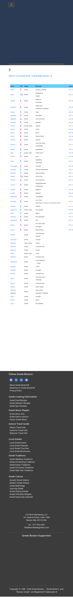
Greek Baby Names (40, 76)
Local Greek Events (18, 442)
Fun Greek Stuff (23, 76)
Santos (12, 112)
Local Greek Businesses (20, 451)
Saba (12, 90)
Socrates (13, 169)
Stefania (13, 243)
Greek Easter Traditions (20, 464)
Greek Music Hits (17, 414)
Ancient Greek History (19, 480)
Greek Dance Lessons (19, 416)
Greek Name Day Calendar (21, 497)
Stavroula (13, 239)
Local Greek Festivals (19, 445)
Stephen (13, 266)
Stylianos (13, 290)
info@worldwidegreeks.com (36, 527)
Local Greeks (15, 439)
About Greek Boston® (19, 385)
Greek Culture (16, 476)
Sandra (12, 101)
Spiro (12, 213)
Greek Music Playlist (19, 410)
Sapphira (13, 115)
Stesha (12, 273)
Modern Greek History (19, 483)
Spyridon (13, 217)
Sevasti (12, 140)
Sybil (11, 296)
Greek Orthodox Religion (21, 494)
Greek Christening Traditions (22, 462)
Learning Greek (16, 488)
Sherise (12, 144)
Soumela (13, 201)
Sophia (12, 189)
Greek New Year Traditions (21, 470)
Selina (12, 133)
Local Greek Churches (19, 448)
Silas (11, 153)
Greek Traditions (17, 455)
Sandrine (13, 107)
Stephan (13, 257)
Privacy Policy (16, 390)
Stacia (12, 225)
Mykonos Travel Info (19, 433)
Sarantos (13, 122)
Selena (12, 129)
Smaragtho (13, 166)
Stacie (12, 230)
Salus (12, 94)
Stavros (12, 235)
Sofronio (13, 173)
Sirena (12, 156)
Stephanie (13, 262)
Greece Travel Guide (19, 423)
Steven (12, 283)
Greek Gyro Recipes (18, 406)
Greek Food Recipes (18, 400)
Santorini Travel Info (18, 430)
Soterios (13, 206)
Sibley (12, 149)
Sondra (12, 185)
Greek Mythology (17, 485)
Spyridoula (13, 220)
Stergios (13, 270)
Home (11, 76)
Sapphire (13, 119)
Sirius (12, 161)
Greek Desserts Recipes (20, 403)
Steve (12, 278)
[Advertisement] (26, 36)
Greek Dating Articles (19, 491)
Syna (12, 303)
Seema (12, 126)
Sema (12, 136)
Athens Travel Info (18, 427)
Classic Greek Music (18, 419)
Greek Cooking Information (23, 396)
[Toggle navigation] (11, 5)
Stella (12, 253)
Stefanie (13, 246)
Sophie (12, 193)
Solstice (12, 180)
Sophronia (13, 196)
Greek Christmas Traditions (22, 467)
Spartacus (13, 210)
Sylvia (12, 300)
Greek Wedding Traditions (21, 459)
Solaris (12, 176)
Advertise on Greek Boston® (22, 387)
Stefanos (13, 250)
